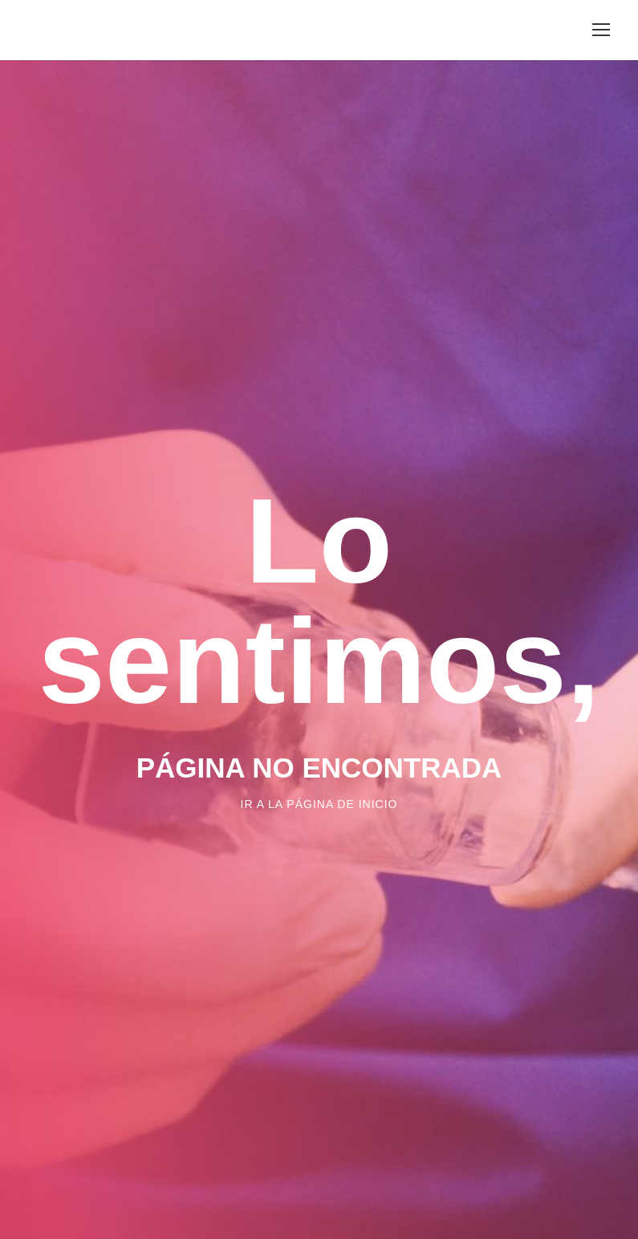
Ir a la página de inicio (319, 804)
